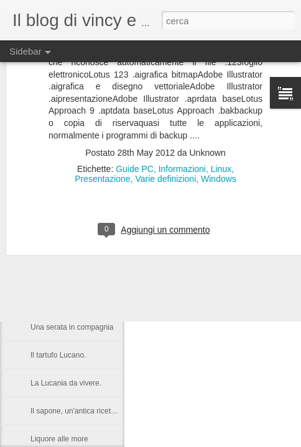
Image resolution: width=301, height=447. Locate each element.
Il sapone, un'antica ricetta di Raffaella (93, 411)
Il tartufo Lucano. (58, 355)
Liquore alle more (59, 439)
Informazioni (182, 112)
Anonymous (213, 250)
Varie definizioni (165, 122)
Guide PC (135, 112)
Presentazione (103, 122)
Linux (221, 112)
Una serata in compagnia (71, 327)
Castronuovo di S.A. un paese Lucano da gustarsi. (113, 299)
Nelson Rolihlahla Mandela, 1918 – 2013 (97, 271)
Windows (218, 122)
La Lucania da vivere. (65, 383)
